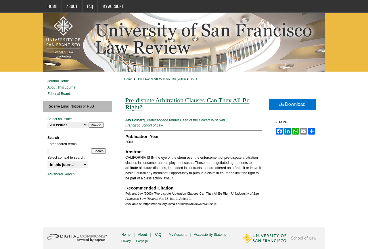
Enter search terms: (62, 144)
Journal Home (58, 81)
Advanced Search (61, 174)
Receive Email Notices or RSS (70, 106)
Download (292, 104)
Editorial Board (58, 94)
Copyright (142, 241)
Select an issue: (59, 119)
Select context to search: (66, 158)
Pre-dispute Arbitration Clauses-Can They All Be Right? (187, 104)
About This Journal (61, 87)
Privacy (126, 241)
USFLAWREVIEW (149, 79)
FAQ (158, 235)
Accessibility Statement (211, 235)
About (143, 235)
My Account (178, 235)
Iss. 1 (193, 79)
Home (128, 79)
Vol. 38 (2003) (176, 79)
